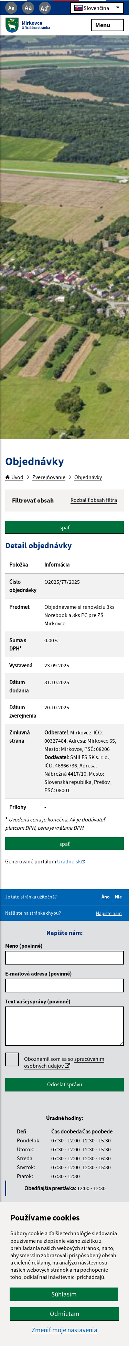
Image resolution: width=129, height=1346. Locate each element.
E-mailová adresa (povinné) (38, 973)
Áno (106, 897)
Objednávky (88, 477)
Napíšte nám (109, 913)
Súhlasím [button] (64, 1294)
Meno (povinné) (24, 945)
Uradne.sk (69, 861)
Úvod (14, 477)
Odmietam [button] (64, 1314)
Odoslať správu (64, 1084)
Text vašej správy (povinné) (38, 1001)
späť (64, 527)
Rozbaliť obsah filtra (94, 499)
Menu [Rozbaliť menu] (107, 25)
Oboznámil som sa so (64, 1062)
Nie (119, 897)
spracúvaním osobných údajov (64, 1062)
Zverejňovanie (48, 477)
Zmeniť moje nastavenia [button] (64, 1330)
